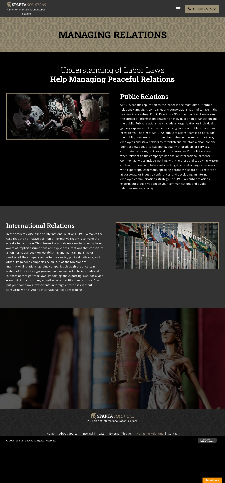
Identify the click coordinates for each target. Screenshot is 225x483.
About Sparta (68, 433)
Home (51, 433)
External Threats (120, 433)
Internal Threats (93, 433)
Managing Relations (150, 433)
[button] (178, 8)
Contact (173, 433)
